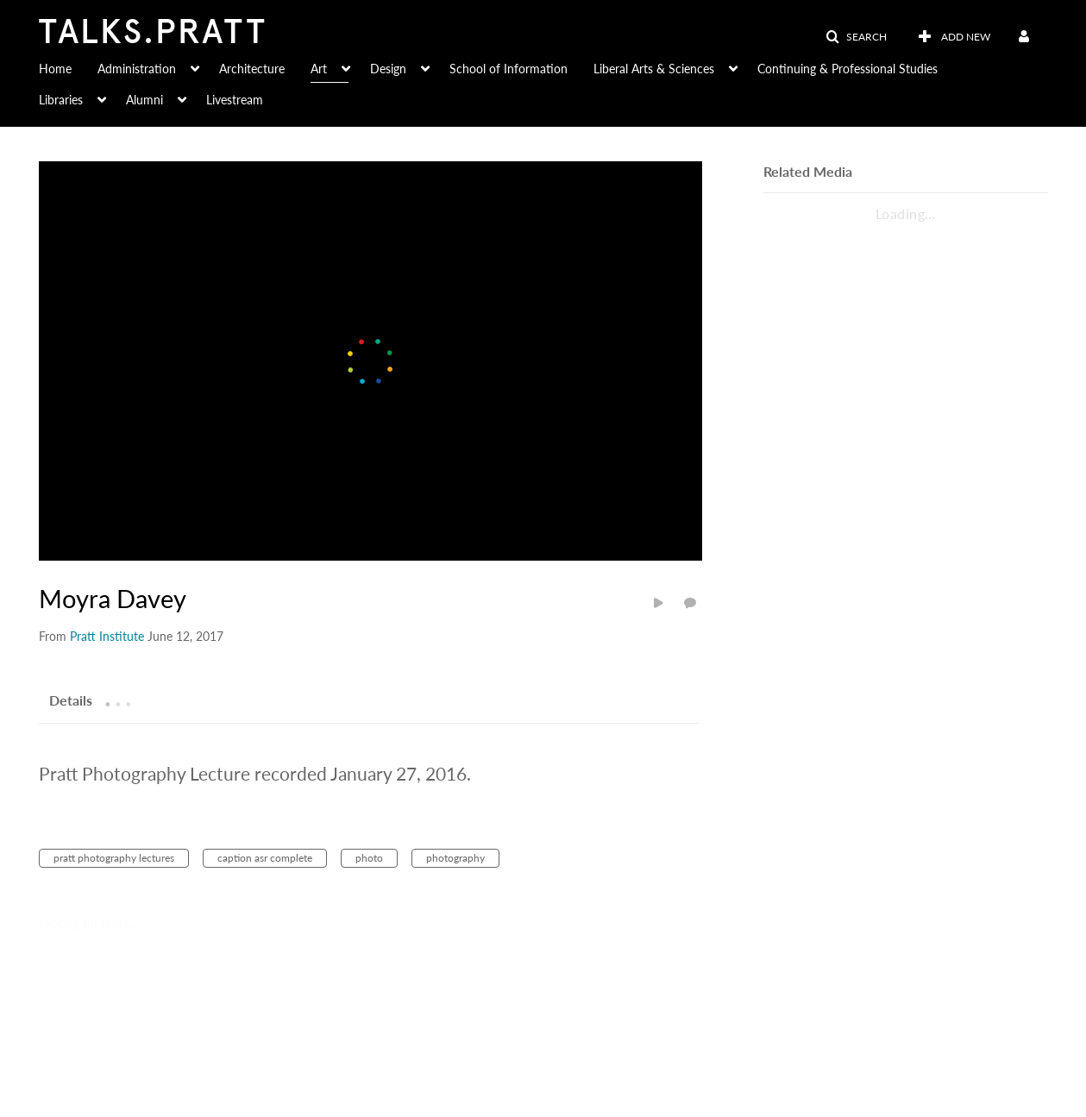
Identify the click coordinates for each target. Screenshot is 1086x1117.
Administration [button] (136, 68)
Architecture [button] (252, 68)
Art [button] (319, 68)
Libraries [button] (61, 99)
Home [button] (55, 68)
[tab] (71, 699)
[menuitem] (68, 67)
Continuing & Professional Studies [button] (847, 68)
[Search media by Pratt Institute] (107, 636)
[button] (856, 37)
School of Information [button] (508, 68)
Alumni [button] (144, 99)
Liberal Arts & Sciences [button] (653, 68)
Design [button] (388, 68)
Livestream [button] (234, 99)
